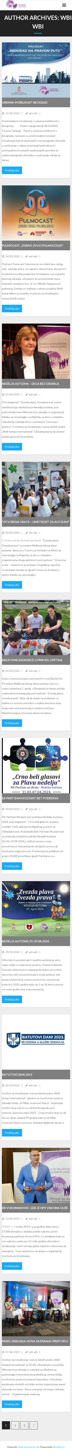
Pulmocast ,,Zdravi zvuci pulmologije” (32, 245)
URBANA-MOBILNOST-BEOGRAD (24, 102)
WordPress (59, 1447)
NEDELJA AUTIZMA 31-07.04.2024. (26, 941)
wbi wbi (33, 113)
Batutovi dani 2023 (17, 1074)
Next (34, 1425)
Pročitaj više (12, 170)
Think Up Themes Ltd (28, 1447)
